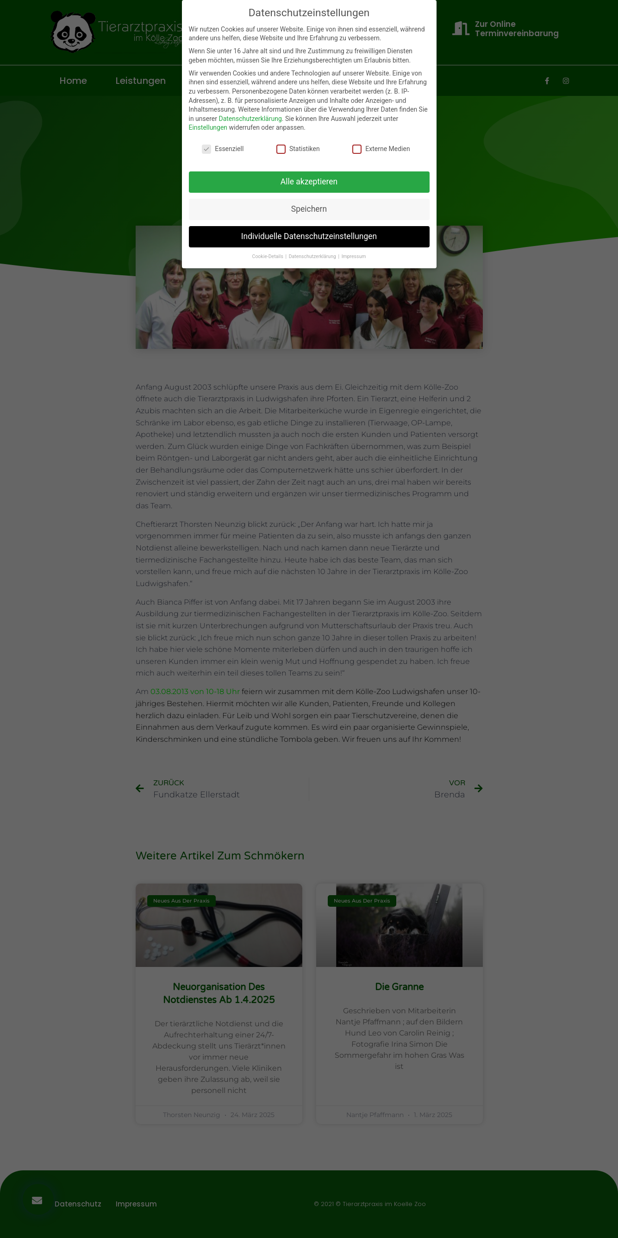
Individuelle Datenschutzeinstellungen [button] (309, 236)
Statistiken (298, 149)
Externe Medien (381, 149)
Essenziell (222, 149)
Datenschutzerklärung (249, 118)
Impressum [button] (354, 256)
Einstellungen (208, 127)
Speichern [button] (309, 209)
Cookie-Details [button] (268, 256)
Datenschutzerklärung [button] (313, 256)
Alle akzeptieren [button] (309, 181)
